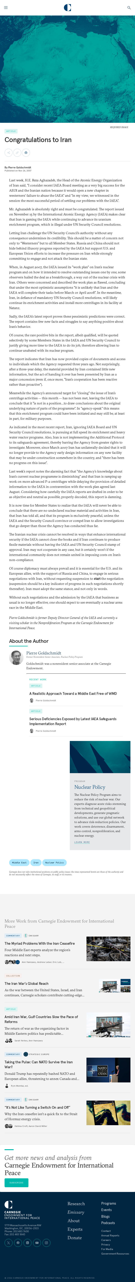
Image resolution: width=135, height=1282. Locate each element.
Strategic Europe (39, 1054)
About (74, 1220)
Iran (36, 862)
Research (76, 1203)
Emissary (34, 935)
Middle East (19, 862)
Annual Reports (110, 1235)
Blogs (105, 1216)
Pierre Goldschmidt (19, 167)
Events (106, 1209)
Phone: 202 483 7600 (17, 1231)
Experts (75, 1229)
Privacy (105, 1244)
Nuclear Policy (54, 862)
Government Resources (115, 1253)
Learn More (82, 842)
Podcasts (108, 1223)
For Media (107, 1249)
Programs (108, 1203)
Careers (106, 1240)
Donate (75, 1237)
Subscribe (16, 1182)
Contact (106, 1231)
